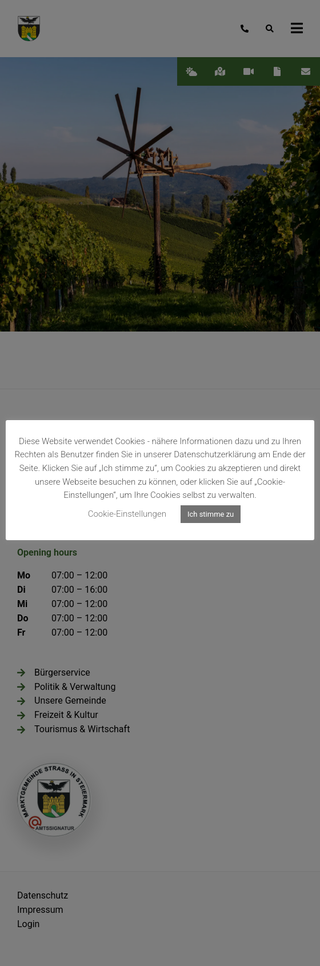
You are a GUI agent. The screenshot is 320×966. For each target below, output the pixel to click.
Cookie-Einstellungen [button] (127, 514)
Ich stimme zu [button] (210, 514)
